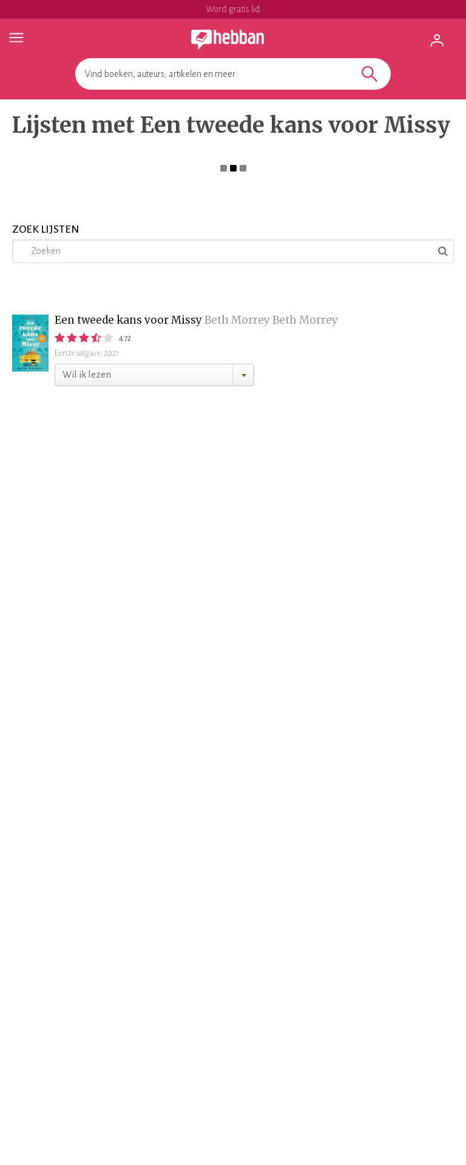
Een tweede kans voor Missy (128, 320)
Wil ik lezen (86, 374)
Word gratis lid (233, 9)
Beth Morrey (237, 320)
